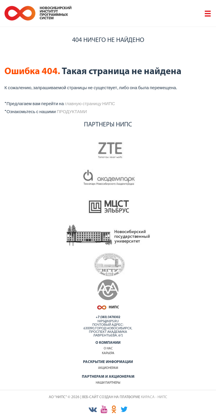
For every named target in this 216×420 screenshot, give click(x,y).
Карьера (108, 353)
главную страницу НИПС (90, 103)
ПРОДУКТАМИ (72, 111)
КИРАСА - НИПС (154, 397)
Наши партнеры (108, 383)
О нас (108, 348)
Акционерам (108, 368)
